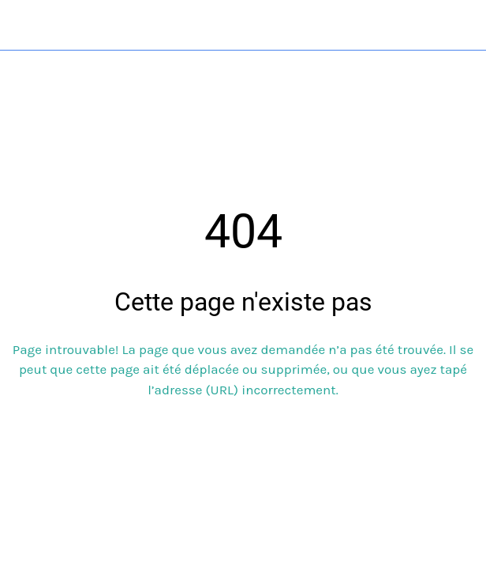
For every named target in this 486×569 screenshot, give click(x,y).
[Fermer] (25, 25)
